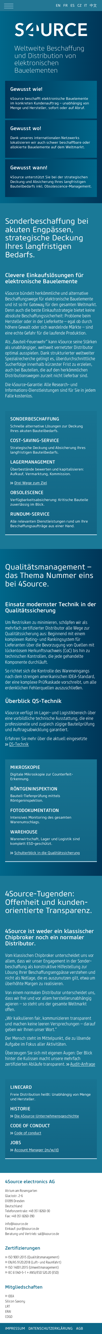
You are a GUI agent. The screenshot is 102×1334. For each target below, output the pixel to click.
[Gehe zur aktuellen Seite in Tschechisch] (79, 5)
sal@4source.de (48, 1234)
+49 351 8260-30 (39, 1211)
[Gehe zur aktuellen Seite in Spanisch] (72, 5)
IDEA (11, 1296)
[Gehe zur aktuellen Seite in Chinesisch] (93, 5)
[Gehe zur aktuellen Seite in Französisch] (65, 5)
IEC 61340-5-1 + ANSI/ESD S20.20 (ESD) (33, 1272)
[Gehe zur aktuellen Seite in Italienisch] (85, 5)
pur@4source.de (28, 1229)
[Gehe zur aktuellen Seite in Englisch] (58, 5)
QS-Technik (19, 744)
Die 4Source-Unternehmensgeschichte (46, 1116)
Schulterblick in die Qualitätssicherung (47, 853)
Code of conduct (27, 1133)
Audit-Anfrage (82, 1064)
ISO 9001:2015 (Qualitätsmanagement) (33, 1257)
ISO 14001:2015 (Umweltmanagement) (33, 1267)
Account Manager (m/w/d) (36, 1150)
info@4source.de (16, 1224)
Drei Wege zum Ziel (30, 483)
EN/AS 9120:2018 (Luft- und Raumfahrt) (34, 1262)
